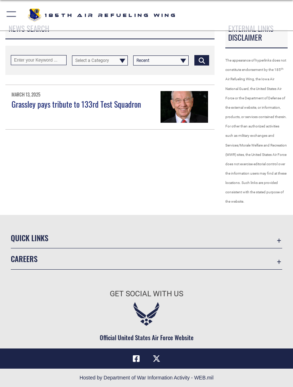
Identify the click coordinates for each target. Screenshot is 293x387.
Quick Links (29, 237)
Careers (24, 258)
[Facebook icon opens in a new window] (136, 358)
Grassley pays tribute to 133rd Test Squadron (76, 104)
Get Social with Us (146, 293)
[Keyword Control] (39, 60)
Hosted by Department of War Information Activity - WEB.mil (146, 378)
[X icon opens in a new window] (156, 358)
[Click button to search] (201, 60)
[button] (11, 15)
